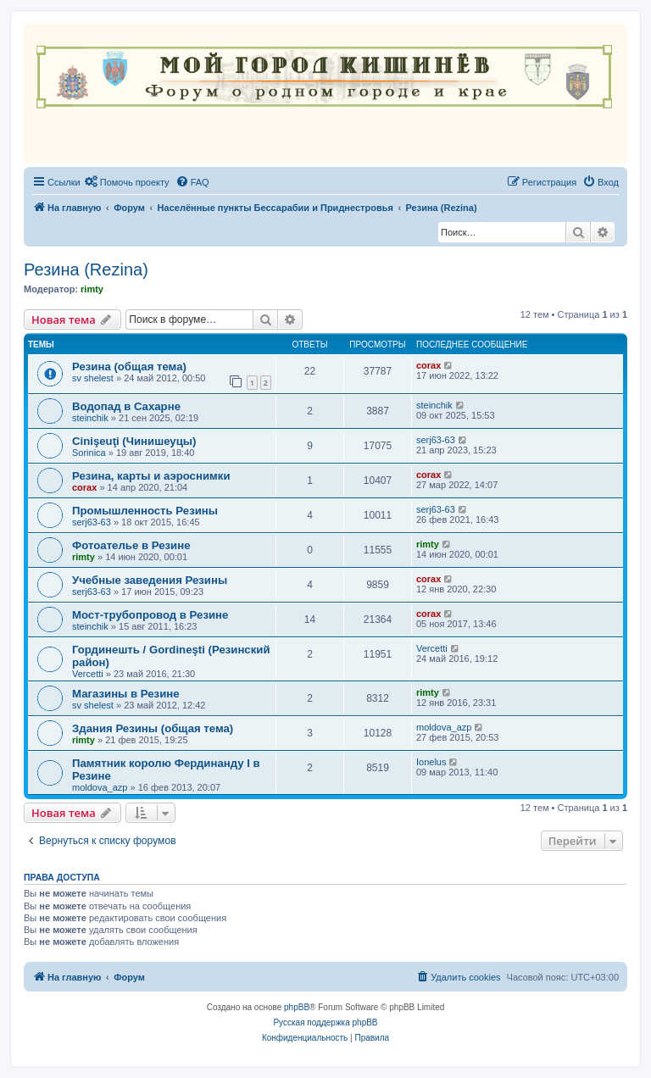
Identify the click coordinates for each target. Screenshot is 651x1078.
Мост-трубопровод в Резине (150, 614)
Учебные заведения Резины (149, 580)
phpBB (296, 1007)
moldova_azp (443, 727)
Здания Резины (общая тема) (152, 728)
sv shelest (93, 378)
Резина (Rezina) (86, 269)
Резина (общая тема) (129, 366)
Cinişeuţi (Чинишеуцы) (134, 441)
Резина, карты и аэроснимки (151, 476)
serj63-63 (435, 440)
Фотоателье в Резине (131, 545)
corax (428, 365)
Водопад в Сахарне (126, 406)
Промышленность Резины (145, 510)
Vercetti (87, 674)
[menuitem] (127, 182)
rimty (92, 289)
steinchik (90, 418)
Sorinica (89, 452)
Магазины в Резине (126, 693)
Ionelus (431, 762)
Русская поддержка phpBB (325, 1022)
